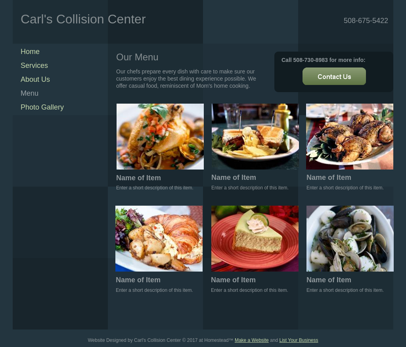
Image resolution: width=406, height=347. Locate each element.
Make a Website (252, 340)
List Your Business (298, 340)
